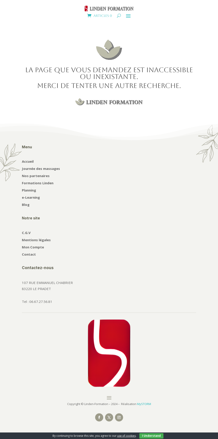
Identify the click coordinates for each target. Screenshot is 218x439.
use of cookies (126, 436)
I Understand (151, 436)
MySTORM (144, 404)
